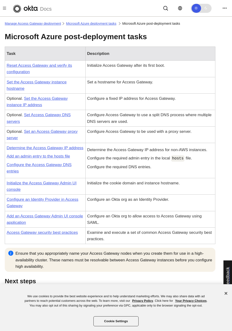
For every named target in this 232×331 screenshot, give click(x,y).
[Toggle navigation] (224, 8)
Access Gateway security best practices (42, 232)
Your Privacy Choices (191, 300)
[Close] (226, 293)
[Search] (165, 8)
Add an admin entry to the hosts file (38, 156)
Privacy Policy (142, 300)
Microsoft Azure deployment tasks (91, 23)
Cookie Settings (116, 321)
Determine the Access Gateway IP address (45, 148)
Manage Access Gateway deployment (33, 23)
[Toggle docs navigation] (4, 8)
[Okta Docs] (31, 8)
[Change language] (180, 8)
